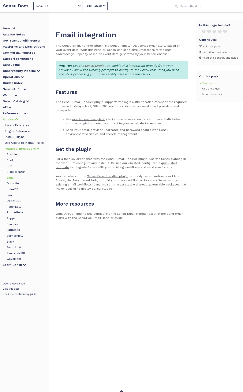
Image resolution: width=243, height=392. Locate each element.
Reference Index (15, 113)
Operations (13, 77)
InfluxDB (12, 189)
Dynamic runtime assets (111, 184)
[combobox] (207, 6)
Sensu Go (58, 5)
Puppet (12, 218)
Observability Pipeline (21, 71)
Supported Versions (18, 58)
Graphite (13, 183)
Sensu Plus (11, 65)
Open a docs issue (14, 283)
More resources (212, 94)
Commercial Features (19, 52)
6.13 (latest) (96, 5)
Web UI (10, 95)
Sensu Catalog (16, 101)
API (7, 107)
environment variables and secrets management (101, 134)
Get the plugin (211, 88)
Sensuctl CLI (14, 89)
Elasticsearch (16, 172)
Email (10, 177)
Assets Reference (17, 125)
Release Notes (14, 34)
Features (207, 83)
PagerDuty (14, 206)
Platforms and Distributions (24, 46)
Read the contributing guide (19, 294)
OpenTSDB (14, 201)
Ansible (12, 154)
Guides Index (13, 83)
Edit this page (11, 288)
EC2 (9, 166)
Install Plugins (14, 137)
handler (126, 45)
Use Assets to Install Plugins (24, 143)
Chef (10, 160)
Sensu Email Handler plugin (82, 45)
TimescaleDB (16, 253)
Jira (9, 195)
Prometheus (15, 212)
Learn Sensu (14, 265)
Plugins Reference (17, 131)
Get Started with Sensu (21, 40)
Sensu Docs (15, 6)
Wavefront (14, 259)
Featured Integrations (22, 148)
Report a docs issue (213, 51)
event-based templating (89, 119)
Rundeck (12, 224)
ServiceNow (15, 235)
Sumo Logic (14, 247)
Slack (10, 241)
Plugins (10, 119)
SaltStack (13, 230)
